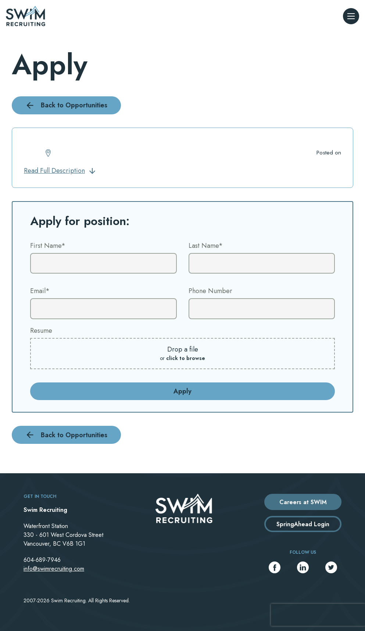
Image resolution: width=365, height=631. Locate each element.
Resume (41, 330)
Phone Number (210, 291)
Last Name (206, 245)
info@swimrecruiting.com (54, 568)
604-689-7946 (42, 560)
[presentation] (318, 615)
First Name (47, 245)
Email (40, 291)
